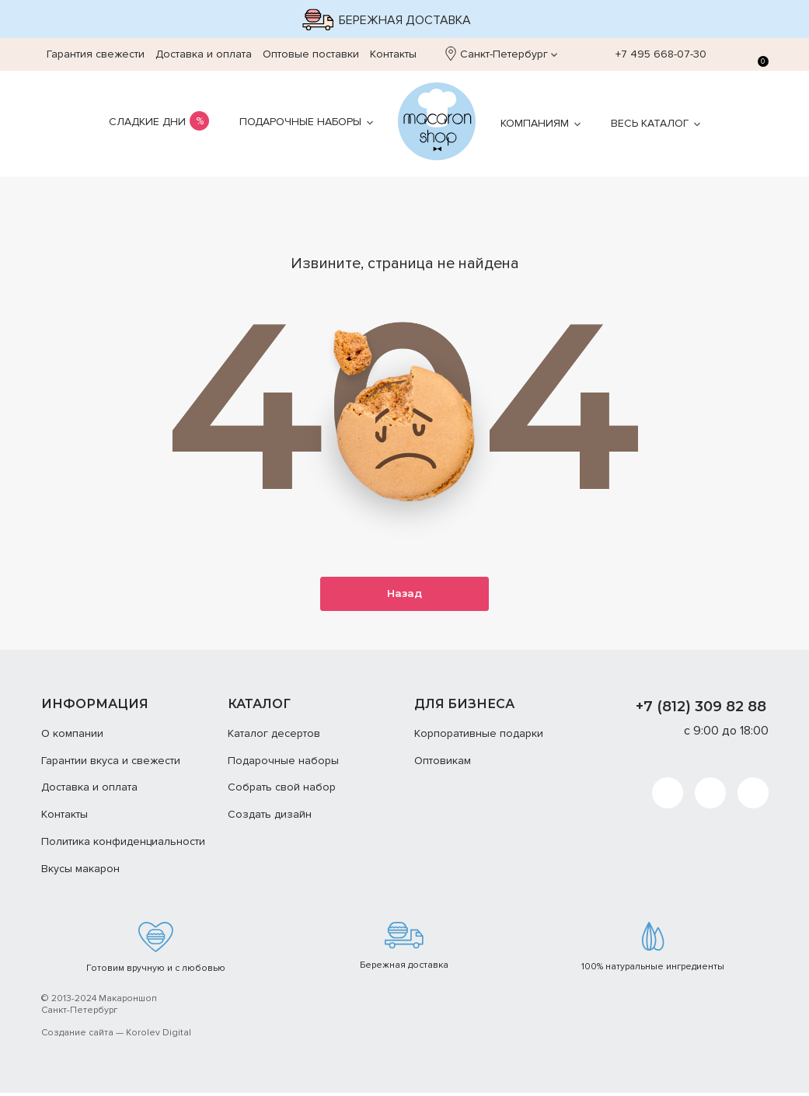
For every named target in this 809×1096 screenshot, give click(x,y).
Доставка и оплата (203, 54)
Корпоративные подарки (478, 736)
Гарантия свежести (96, 54)
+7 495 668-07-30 (652, 54)
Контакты (393, 54)
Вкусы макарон (80, 871)
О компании (72, 736)
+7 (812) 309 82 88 (701, 709)
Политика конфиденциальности (123, 844)
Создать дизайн (270, 817)
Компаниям (534, 123)
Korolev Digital (158, 1036)
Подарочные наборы (300, 121)
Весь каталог (650, 123)
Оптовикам (442, 763)
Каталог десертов (274, 736)
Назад (405, 595)
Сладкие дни (147, 121)
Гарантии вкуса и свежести (110, 763)
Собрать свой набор (282, 791)
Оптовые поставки (311, 54)
